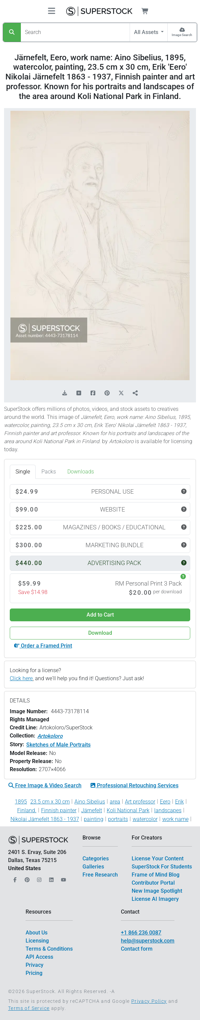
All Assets (147, 32)
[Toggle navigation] (51, 11)
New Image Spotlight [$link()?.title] (157, 891)
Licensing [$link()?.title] (37, 940)
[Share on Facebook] (93, 393)
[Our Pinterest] (26, 878)
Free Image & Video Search (44, 785)
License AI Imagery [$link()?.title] (155, 899)
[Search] (12, 32)
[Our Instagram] (38, 878)
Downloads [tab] (80, 471)
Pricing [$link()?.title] (34, 973)
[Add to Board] (79, 393)
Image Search (182, 35)
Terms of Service (28, 1008)
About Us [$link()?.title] (36, 932)
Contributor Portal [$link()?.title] (153, 883)
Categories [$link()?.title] (95, 858)
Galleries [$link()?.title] (93, 866)
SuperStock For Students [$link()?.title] (162, 866)
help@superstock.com (147, 940)
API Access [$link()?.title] (39, 957)
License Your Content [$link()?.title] (158, 858)
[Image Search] (182, 32)
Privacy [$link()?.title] (34, 965)
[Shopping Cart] (149, 11)
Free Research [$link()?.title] (100, 874)
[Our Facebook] (14, 878)
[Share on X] (121, 393)
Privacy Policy (149, 1001)
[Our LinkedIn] (50, 878)
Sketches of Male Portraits (58, 745)
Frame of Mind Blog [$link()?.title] (155, 874)
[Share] (135, 393)
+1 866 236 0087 (141, 932)
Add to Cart (100, 615)
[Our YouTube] (63, 878)
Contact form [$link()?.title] (137, 949)
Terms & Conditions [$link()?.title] (49, 949)
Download (100, 633)
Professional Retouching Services (134, 785)
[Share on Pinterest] (107, 393)
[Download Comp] (65, 393)
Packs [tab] (48, 471)
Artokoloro (50, 736)
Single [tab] (22, 471)
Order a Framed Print (43, 646)
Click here (21, 678)
